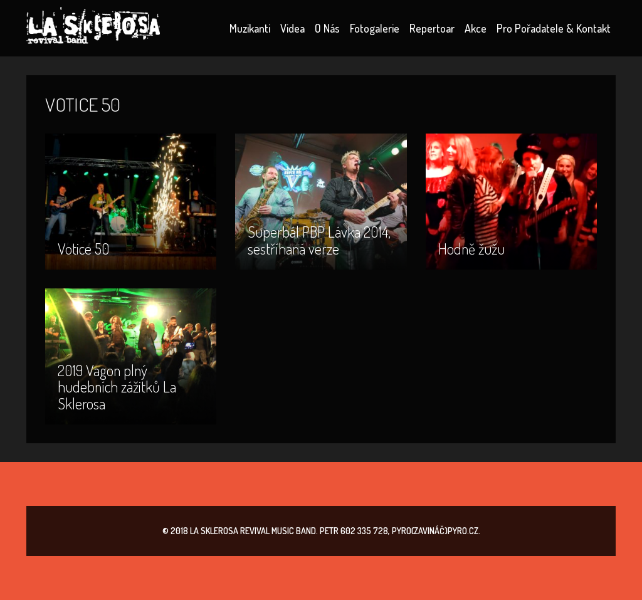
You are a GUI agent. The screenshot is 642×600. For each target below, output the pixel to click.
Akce (476, 28)
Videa (292, 28)
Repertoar (432, 28)
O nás (327, 28)
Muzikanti (249, 28)
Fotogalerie (374, 28)
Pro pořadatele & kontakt (554, 28)
